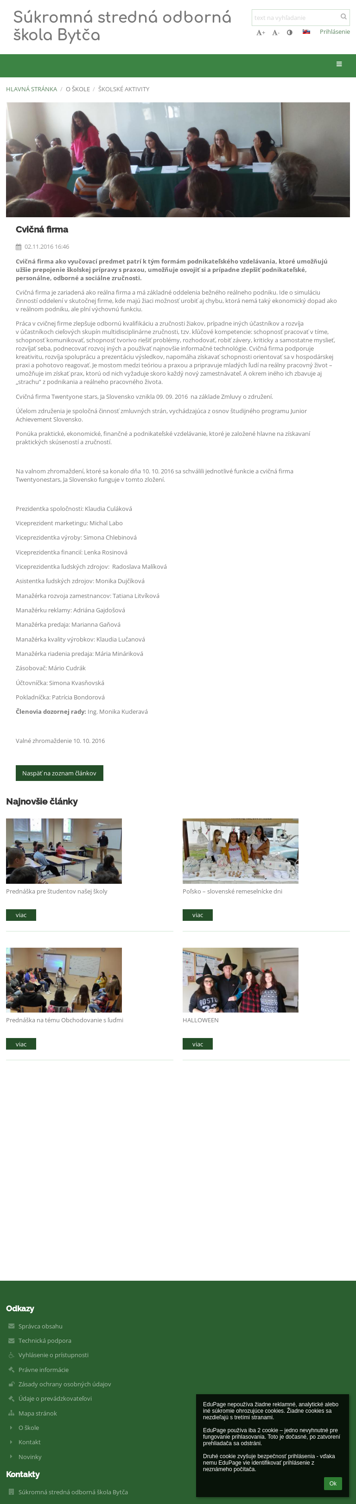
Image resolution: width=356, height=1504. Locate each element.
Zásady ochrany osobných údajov (65, 1384)
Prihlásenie (335, 31)
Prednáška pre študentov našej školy (57, 891)
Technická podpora (45, 1340)
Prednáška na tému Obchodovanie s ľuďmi (64, 1020)
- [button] (276, 32)
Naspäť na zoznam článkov (59, 773)
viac (21, 915)
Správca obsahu (41, 1326)
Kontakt (30, 1442)
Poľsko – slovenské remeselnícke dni (232, 891)
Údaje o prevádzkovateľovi (55, 1398)
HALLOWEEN (201, 1020)
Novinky (30, 1457)
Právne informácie (44, 1370)
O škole (29, 1427)
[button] (306, 31)
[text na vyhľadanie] (301, 17)
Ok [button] (333, 1483)
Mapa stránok (38, 1413)
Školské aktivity (123, 89)
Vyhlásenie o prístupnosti (54, 1355)
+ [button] (260, 32)
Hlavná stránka (31, 89)
